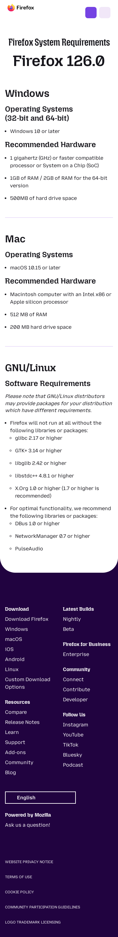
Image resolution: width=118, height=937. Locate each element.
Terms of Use (18, 877)
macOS (13, 639)
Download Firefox (26, 619)
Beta (68, 629)
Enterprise (76, 654)
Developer (75, 700)
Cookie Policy (19, 892)
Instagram (75, 725)
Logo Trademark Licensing (33, 922)
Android (15, 659)
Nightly (72, 619)
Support (15, 742)
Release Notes (22, 722)
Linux (12, 669)
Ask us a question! (27, 825)
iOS (9, 649)
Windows (16, 629)
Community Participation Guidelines (42, 907)
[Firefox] (26, 12)
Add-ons (15, 752)
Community (19, 762)
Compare (16, 712)
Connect (73, 679)
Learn (12, 732)
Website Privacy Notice (29, 862)
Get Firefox (90, 12)
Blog (10, 772)
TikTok (70, 745)
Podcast (73, 765)
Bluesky (72, 755)
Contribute (76, 689)
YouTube (73, 735)
